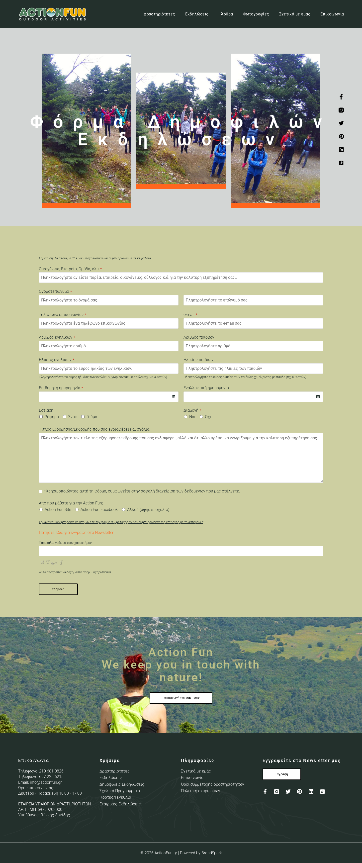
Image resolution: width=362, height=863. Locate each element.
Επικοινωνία (332, 14)
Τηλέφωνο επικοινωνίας (63, 315)
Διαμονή (192, 410)
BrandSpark (211, 853)
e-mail (190, 315)
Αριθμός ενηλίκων (57, 337)
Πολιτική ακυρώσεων (200, 790)
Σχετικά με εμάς (295, 14)
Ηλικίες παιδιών (198, 360)
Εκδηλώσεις (198, 14)
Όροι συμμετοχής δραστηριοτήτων (212, 784)
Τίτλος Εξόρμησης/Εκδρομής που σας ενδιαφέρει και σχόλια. (94, 429)
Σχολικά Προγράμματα (119, 790)
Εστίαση (46, 410)
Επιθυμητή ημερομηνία (61, 388)
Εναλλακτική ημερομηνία (206, 388)
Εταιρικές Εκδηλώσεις (120, 804)
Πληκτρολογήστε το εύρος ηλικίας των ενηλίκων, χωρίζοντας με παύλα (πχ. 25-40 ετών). (103, 377)
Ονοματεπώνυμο (55, 291)
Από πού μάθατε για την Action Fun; (71, 503)
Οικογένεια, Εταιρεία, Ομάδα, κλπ (70, 269)
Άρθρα (227, 14)
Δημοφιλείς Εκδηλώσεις (121, 784)
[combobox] (109, 396)
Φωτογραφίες (256, 14)
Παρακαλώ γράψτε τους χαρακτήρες (65, 543)
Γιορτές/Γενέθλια (115, 797)
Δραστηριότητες (159, 14)
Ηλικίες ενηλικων (56, 360)
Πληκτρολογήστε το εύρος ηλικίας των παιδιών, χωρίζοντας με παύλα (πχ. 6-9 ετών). (245, 377)
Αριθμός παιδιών (198, 337)
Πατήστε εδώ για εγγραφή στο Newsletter (76, 532)
